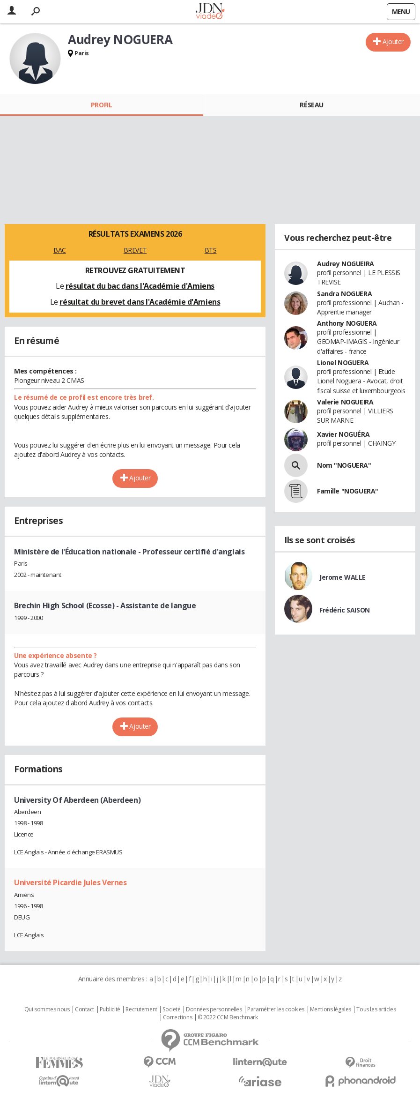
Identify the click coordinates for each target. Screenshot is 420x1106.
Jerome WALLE (342, 577)
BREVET (135, 250)
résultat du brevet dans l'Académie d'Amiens (139, 302)
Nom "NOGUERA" (344, 465)
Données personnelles (214, 1009)
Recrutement (141, 1009)
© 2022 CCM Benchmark (228, 1017)
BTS (211, 250)
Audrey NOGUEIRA (345, 263)
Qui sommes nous (47, 1009)
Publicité (110, 1009)
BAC (59, 250)
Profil (101, 104)
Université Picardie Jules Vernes (70, 882)
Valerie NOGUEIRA (345, 401)
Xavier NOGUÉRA (343, 434)
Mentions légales (330, 1009)
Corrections (177, 1017)
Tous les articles (376, 1009)
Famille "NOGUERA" (347, 490)
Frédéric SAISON (344, 609)
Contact (84, 1009)
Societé (171, 1009)
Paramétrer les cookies (275, 1009)
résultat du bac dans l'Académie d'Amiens (140, 286)
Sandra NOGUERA (344, 293)
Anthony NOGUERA (347, 323)
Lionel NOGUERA (342, 362)
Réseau (311, 104)
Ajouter (393, 41)
